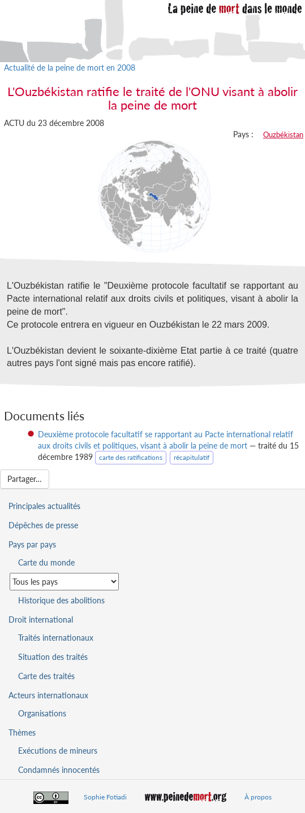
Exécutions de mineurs (57, 750)
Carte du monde (46, 562)
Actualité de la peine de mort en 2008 (69, 67)
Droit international (40, 619)
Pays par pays (32, 544)
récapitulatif (191, 457)
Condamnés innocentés (59, 770)
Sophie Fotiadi (105, 797)
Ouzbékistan (283, 134)
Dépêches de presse (43, 525)
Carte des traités (46, 676)
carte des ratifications (130, 457)
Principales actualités (44, 506)
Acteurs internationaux (48, 695)
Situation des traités (53, 657)
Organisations (42, 713)
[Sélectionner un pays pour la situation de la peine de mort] (64, 581)
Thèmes (22, 732)
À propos (258, 797)
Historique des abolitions (61, 600)
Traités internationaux (55, 637)
